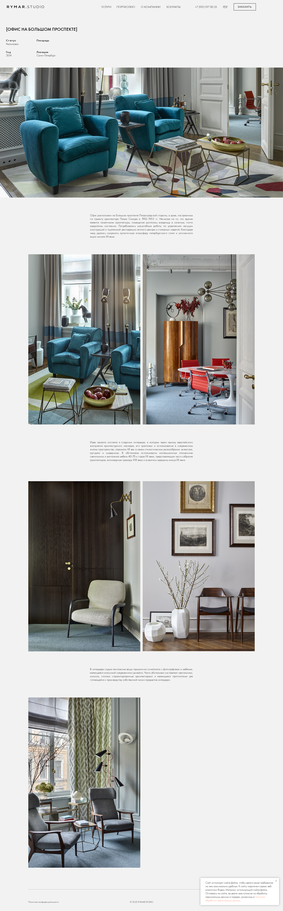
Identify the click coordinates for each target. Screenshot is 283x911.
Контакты (173, 7)
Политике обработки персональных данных (235, 898)
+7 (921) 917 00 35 (206, 7)
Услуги (106, 7)
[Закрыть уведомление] (276, 881)
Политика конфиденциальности (43, 902)
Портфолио (126, 7)
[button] (245, 6)
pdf (225, 7)
